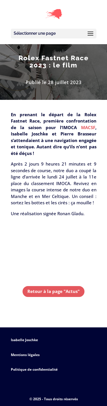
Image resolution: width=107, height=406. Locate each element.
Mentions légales (25, 354)
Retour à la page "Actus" (53, 291)
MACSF (88, 127)
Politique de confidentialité (34, 369)
